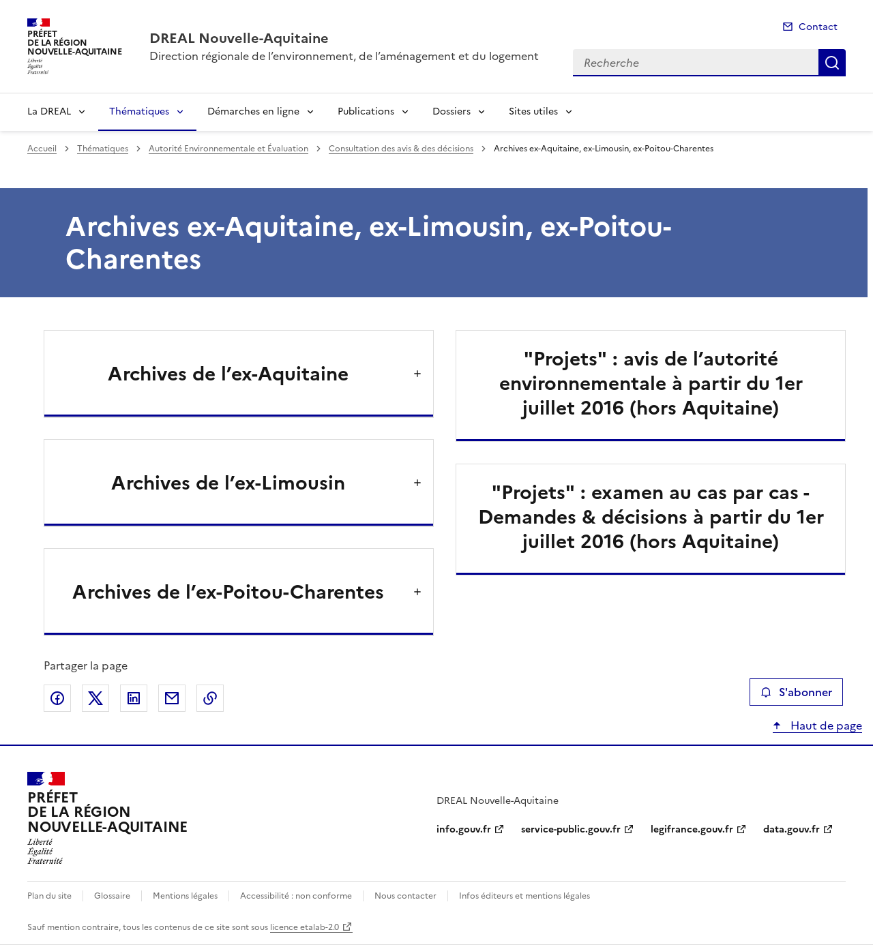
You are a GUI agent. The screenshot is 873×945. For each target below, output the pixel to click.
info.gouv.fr (463, 829)
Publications (366, 111)
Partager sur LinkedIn (133, 698)
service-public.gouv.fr (571, 829)
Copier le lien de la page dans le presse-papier (210, 698)
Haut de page (825, 725)
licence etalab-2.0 (304, 927)
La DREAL (49, 111)
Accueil (42, 148)
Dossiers (451, 111)
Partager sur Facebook (57, 698)
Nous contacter (405, 896)
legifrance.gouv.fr (692, 829)
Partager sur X (95, 698)
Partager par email (172, 698)
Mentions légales (185, 896)
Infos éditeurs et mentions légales (524, 896)
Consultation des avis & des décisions (401, 148)
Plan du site (49, 896)
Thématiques (139, 111)
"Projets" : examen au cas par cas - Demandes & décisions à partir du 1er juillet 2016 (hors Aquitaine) (651, 517)
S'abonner (796, 692)
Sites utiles (533, 111)
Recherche (832, 62)
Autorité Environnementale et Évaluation (228, 148)
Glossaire (112, 896)
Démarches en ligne (253, 111)
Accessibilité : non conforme (296, 896)
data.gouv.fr (791, 829)
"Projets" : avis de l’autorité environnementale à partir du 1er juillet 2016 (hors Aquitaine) (651, 383)
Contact (818, 27)
